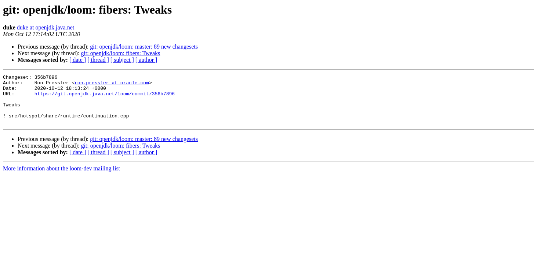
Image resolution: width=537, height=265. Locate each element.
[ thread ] (98, 60)
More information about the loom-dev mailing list (61, 178)
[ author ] (146, 60)
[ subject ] (122, 60)
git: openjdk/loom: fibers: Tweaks (120, 53)
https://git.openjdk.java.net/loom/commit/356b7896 (105, 98)
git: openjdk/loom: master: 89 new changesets (144, 46)
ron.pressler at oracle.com (112, 84)
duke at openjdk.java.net (45, 27)
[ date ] (77, 60)
